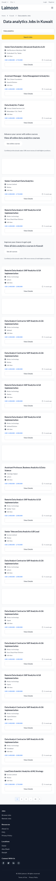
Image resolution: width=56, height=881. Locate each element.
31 (35, 799)
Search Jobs (28, 37)
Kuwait (5, 2)
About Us (5, 829)
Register (51, 2)
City (12, 2)
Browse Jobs (6, 815)
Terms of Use (22, 877)
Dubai (4, 846)
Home (4, 16)
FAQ (3, 832)
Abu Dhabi (6, 849)
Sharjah (4, 852)
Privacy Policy (7, 835)
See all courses (12, 252)
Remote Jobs (6, 818)
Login (45, 2)
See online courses (13, 144)
